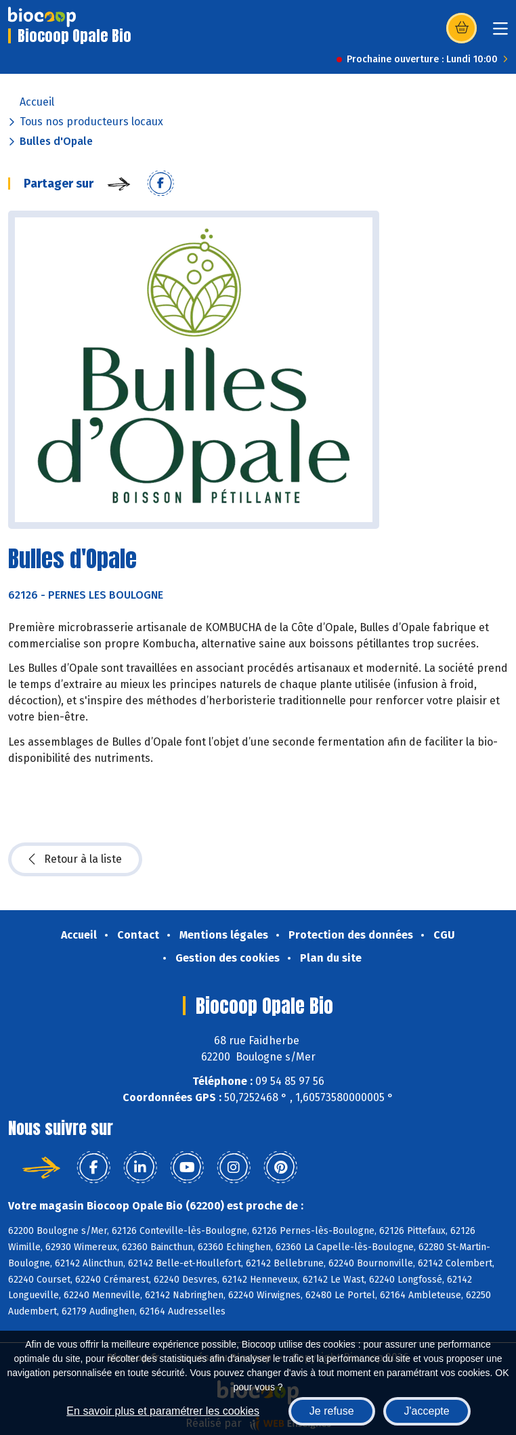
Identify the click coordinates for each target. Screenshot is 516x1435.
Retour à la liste (75, 859)
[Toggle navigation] (500, 32)
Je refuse (331, 1411)
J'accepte (427, 1411)
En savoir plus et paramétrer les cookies (162, 1411)
